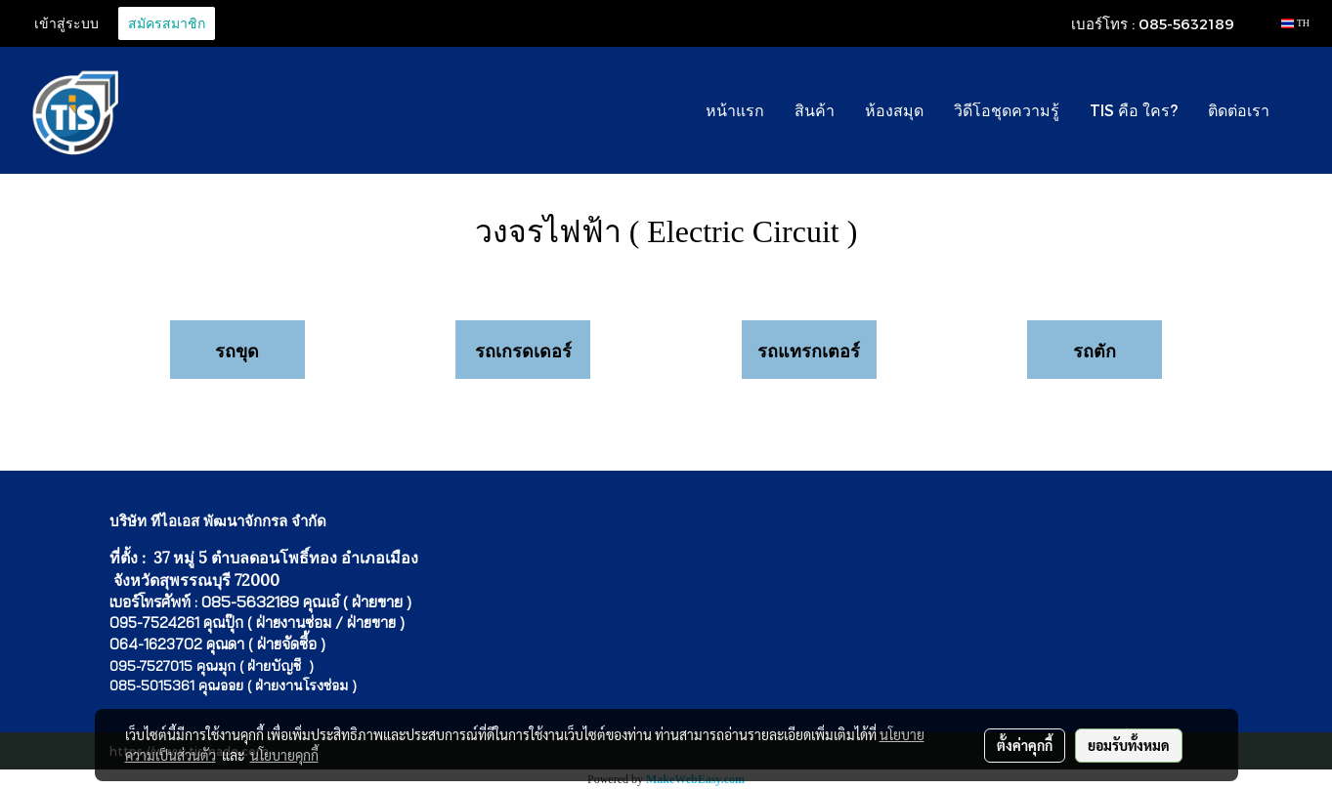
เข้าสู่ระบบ (66, 23)
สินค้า (815, 110)
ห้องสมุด (894, 110)
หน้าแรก (735, 110)
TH (1295, 23)
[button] (1302, 110)
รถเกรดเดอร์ (523, 350)
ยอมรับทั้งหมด (1129, 745)
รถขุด (237, 350)
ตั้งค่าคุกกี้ (1025, 745)
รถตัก (1094, 350)
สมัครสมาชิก (166, 23)
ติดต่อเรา (1238, 110)
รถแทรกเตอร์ (808, 350)
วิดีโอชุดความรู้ (1006, 110)
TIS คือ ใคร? (1134, 110)
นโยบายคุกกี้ (284, 755)
